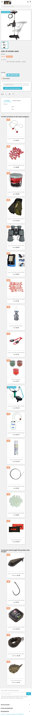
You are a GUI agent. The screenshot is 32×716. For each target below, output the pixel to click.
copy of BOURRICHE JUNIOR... (16, 325)
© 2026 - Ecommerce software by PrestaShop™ (12, 714)
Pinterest (13, 94)
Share (5, 94)
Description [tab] (7, 100)
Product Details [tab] (17, 100)
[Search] (16, 6)
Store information (7, 708)
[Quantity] (2, 75)
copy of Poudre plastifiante (16, 459)
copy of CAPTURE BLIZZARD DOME (16, 138)
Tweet (9, 94)
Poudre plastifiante (16, 379)
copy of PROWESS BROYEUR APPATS (16, 299)
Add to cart (13, 75)
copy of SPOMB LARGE (16, 539)
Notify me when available (13, 88)
